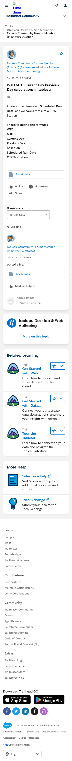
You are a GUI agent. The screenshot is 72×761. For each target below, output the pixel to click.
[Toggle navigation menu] (64, 16)
